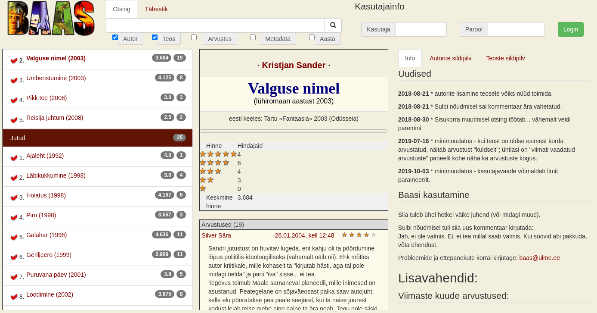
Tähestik (156, 9)
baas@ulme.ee (540, 257)
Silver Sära (216, 235)
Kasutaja (378, 29)
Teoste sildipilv (505, 58)
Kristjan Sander (294, 65)
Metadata (278, 38)
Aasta (327, 38)
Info (410, 58)
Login (570, 29)
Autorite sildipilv (450, 58)
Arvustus (219, 38)
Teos (169, 38)
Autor (130, 38)
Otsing (121, 9)
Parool (474, 29)
